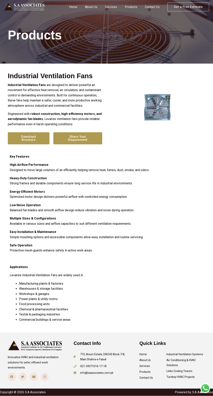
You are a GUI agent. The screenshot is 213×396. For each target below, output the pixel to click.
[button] (188, 7)
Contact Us (153, 7)
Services (115, 7)
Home (80, 7)
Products (133, 7)
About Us (96, 7)
